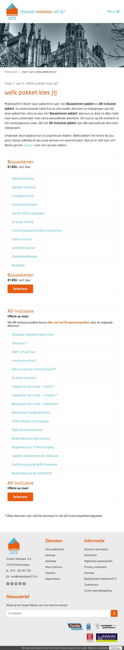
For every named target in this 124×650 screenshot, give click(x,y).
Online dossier (22, 239)
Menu (113, 11)
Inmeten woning (24, 360)
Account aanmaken (96, 549)
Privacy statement (95, 566)
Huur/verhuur (54, 566)
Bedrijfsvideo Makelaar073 (100, 578)
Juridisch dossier (23, 247)
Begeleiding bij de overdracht (32, 473)
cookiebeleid (102, 648)
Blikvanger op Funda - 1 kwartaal (35, 403)
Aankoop (50, 561)
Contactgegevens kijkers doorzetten (37, 230)
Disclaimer (90, 555)
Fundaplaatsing (22, 195)
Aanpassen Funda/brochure (31, 412)
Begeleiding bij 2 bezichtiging (33, 447)
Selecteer (20, 288)
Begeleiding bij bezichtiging (31, 438)
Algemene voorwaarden (98, 561)
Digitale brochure (24, 187)
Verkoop (50, 555)
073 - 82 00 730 (18, 570)
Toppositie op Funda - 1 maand (34, 395)
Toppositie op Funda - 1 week (33, 386)
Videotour (20, 343)
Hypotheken (52, 578)
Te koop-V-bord (22, 221)
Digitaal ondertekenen (27, 429)
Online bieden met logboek (30, 421)
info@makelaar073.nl (22, 576)
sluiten (118, 648)
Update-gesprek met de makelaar (35, 455)
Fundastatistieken (25, 204)
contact (28, 145)
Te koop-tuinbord (24, 377)
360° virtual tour (23, 351)
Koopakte (18, 265)
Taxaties (50, 572)
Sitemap (89, 572)
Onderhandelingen (25, 256)
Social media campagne (28, 213)
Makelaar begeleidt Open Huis (32, 334)
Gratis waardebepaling (98, 590)
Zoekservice (91, 584)
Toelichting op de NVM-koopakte (34, 464)
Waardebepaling (23, 178)
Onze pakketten (54, 549)
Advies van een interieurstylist (34, 369)
